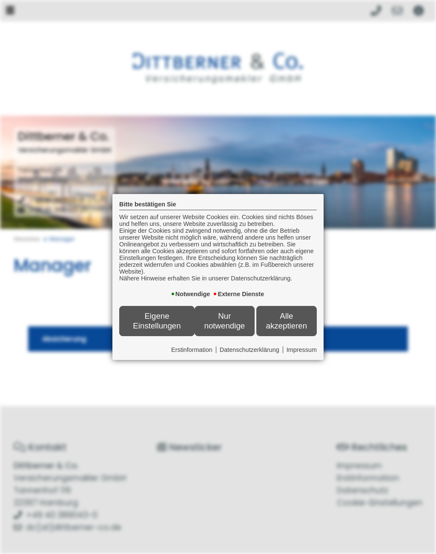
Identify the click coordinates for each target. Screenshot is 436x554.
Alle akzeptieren (286, 320)
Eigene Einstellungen (157, 320)
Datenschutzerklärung (249, 349)
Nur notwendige (224, 320)
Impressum (302, 349)
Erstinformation (191, 349)
